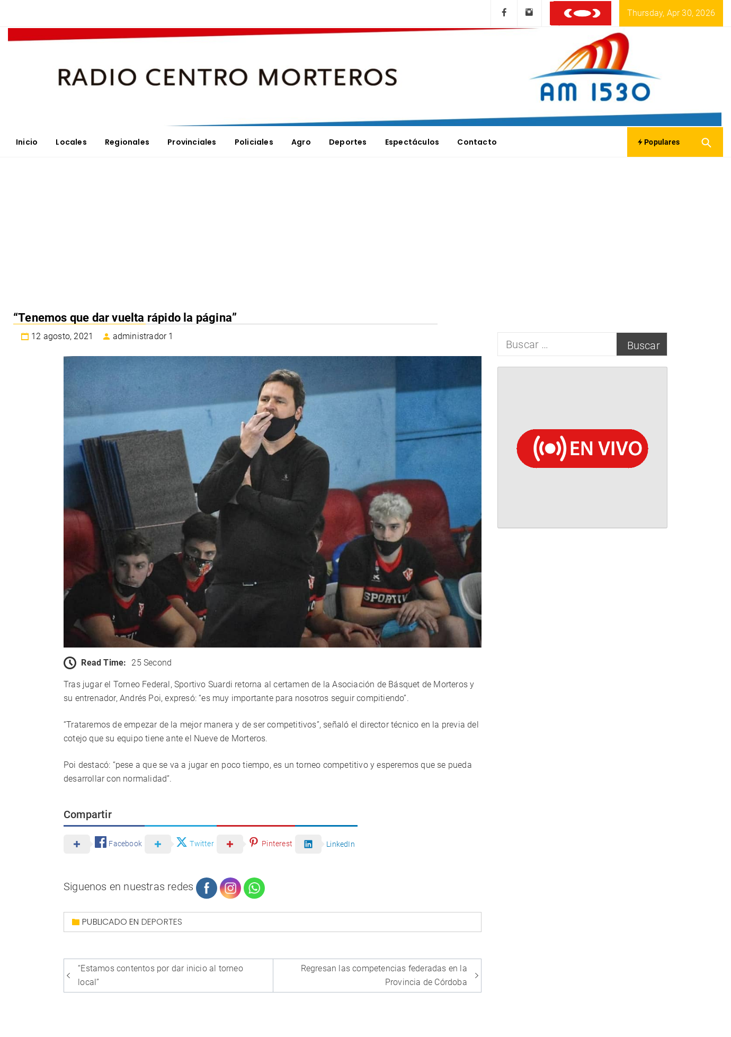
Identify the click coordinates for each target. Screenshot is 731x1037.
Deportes (348, 142)
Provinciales (191, 142)
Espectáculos (412, 142)
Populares (659, 142)
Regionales (127, 142)
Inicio (27, 142)
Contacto (477, 142)
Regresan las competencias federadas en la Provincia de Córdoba (384, 975)
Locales (71, 142)
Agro (301, 142)
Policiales (254, 142)
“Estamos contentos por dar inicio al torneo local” (160, 975)
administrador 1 (143, 336)
